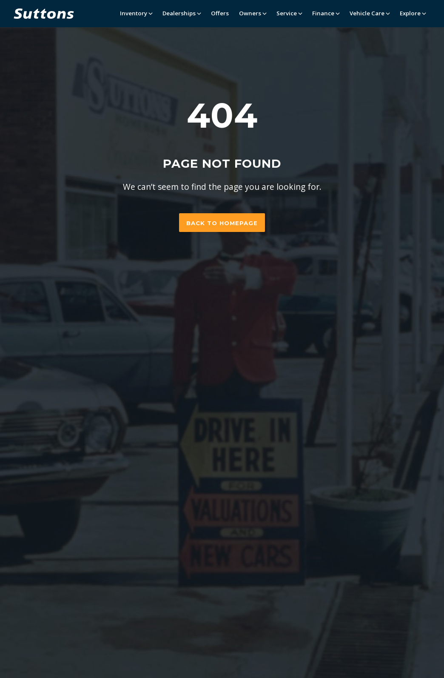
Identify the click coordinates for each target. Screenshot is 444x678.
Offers (220, 13)
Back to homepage (222, 223)
